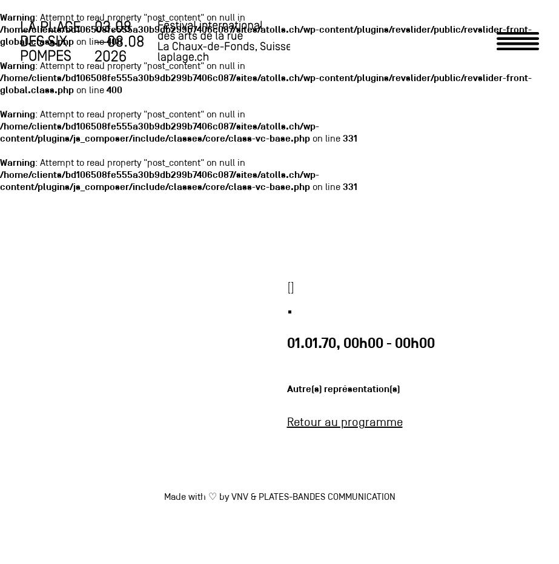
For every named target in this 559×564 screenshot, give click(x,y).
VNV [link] (239, 497)
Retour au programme (345, 423)
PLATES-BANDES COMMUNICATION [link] (327, 497)
